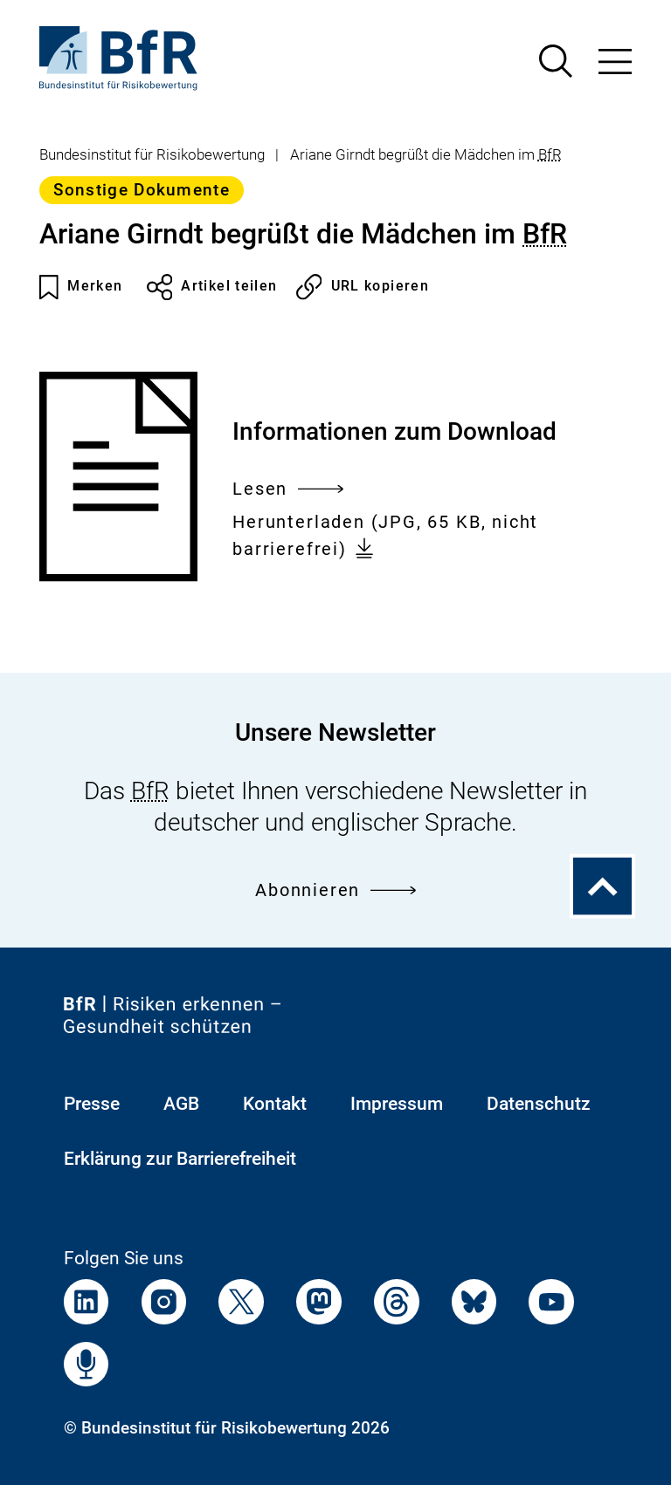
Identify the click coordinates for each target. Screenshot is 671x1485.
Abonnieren (335, 890)
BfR (550, 154)
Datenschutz (539, 1103)
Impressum (396, 1103)
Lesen (287, 489)
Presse (92, 1103)
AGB (181, 1103)
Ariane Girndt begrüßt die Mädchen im (426, 154)
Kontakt (275, 1103)
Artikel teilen (212, 287)
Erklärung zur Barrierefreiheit (180, 1158)
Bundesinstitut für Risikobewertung (152, 154)
